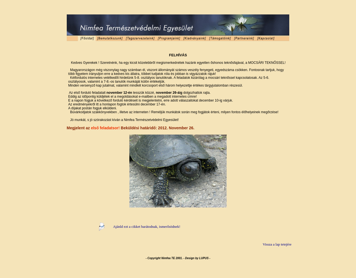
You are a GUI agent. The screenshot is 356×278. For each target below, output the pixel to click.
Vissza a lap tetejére (277, 244)
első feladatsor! (105, 128)
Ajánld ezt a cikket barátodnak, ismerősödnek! (146, 226)
